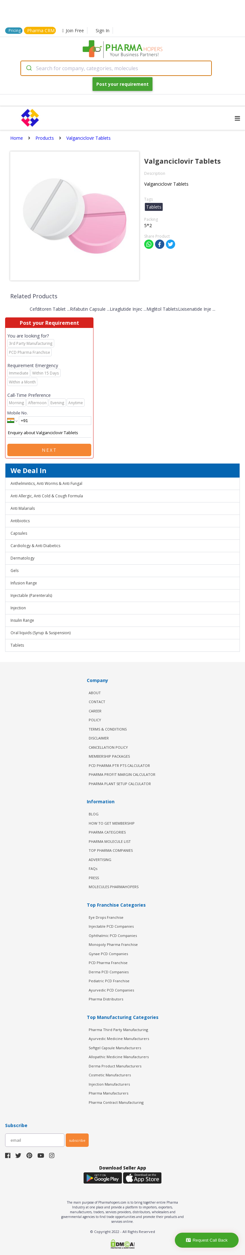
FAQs (93, 868)
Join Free (73, 30)
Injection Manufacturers (109, 1084)
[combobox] (116, 68)
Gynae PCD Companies (108, 953)
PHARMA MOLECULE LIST (110, 841)
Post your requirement (122, 84)
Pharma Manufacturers (108, 1093)
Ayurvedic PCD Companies (111, 990)
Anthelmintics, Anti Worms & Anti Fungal (46, 483)
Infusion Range (24, 583)
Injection (18, 608)
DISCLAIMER (99, 738)
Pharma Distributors (106, 999)
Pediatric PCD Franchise (109, 980)
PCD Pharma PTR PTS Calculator (119, 765)
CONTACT (97, 701)
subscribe (77, 1140)
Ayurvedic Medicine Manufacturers (119, 1038)
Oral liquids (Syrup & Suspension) (41, 632)
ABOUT (95, 692)
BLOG (94, 814)
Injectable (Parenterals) (31, 595)
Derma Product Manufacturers (115, 1066)
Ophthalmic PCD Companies (113, 935)
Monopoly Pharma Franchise (113, 944)
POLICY (95, 719)
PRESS (94, 877)
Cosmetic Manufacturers (110, 1075)
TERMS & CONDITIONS (108, 729)
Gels (15, 570)
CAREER (95, 711)
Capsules (19, 533)
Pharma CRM (41, 30)
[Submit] (28, 68)
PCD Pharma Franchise (108, 962)
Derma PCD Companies (109, 971)
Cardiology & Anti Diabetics (35, 545)
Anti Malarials (23, 508)
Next (49, 450)
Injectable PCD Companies (111, 926)
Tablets (17, 645)
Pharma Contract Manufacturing (116, 1102)
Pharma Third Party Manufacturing (118, 1029)
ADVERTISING (100, 859)
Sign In (102, 30)
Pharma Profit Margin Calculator (122, 774)
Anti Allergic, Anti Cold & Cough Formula (47, 496)
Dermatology (22, 558)
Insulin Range (22, 620)
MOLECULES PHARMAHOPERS (113, 886)
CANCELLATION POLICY (108, 747)
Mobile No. (17, 413)
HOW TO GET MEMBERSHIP (112, 823)
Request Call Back (207, 1240)
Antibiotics (20, 521)
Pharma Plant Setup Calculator (120, 783)
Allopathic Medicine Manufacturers (119, 1056)
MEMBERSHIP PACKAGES (109, 756)
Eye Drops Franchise (106, 917)
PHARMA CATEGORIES (107, 832)
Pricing (15, 30)
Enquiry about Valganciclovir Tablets (49, 433)
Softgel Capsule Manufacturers (115, 1047)
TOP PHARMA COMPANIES (111, 850)
